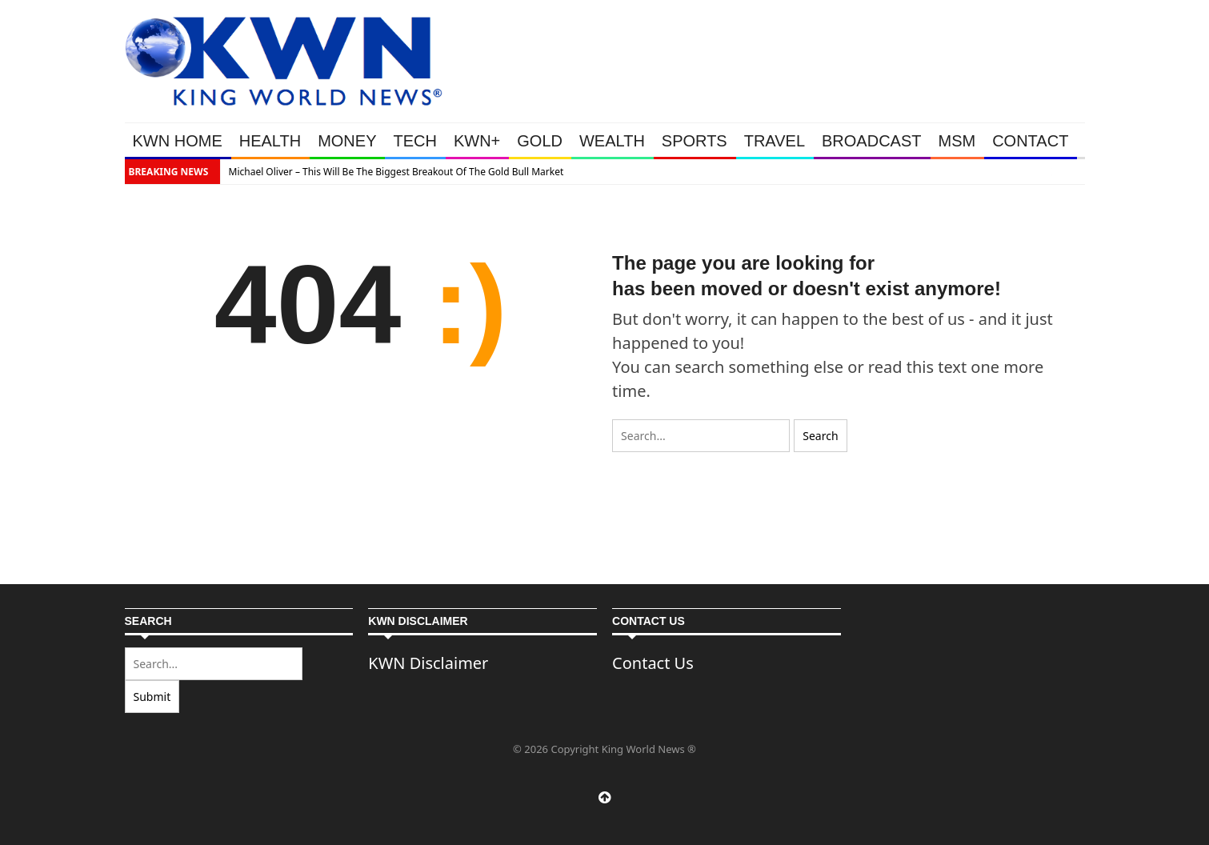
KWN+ (477, 141)
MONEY (347, 141)
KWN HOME (177, 141)
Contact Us (653, 663)
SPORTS (694, 141)
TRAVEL (774, 141)
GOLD (539, 141)
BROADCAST (871, 141)
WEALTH (612, 141)
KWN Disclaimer (428, 663)
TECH (414, 141)
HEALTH (270, 141)
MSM (957, 141)
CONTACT (1030, 141)
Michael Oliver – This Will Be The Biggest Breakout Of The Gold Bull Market (396, 171)
